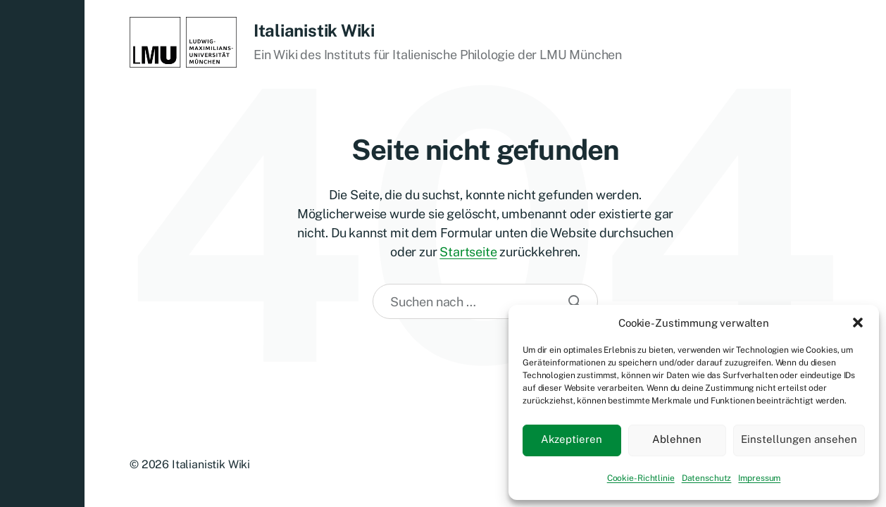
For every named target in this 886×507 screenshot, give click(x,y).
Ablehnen (676, 439)
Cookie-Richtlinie (641, 478)
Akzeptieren (571, 439)
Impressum (759, 478)
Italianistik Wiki (314, 30)
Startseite (468, 251)
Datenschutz (707, 478)
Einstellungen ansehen (799, 439)
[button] (858, 322)
